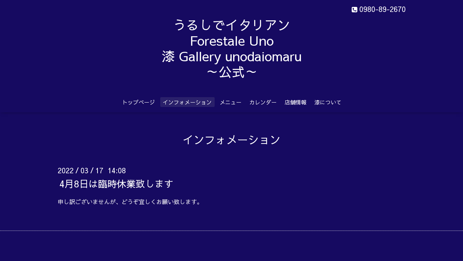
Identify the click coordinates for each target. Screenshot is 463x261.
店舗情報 (295, 102)
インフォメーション (187, 102)
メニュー (230, 102)
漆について (328, 102)
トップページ (138, 102)
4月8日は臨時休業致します (116, 183)
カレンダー (263, 102)
